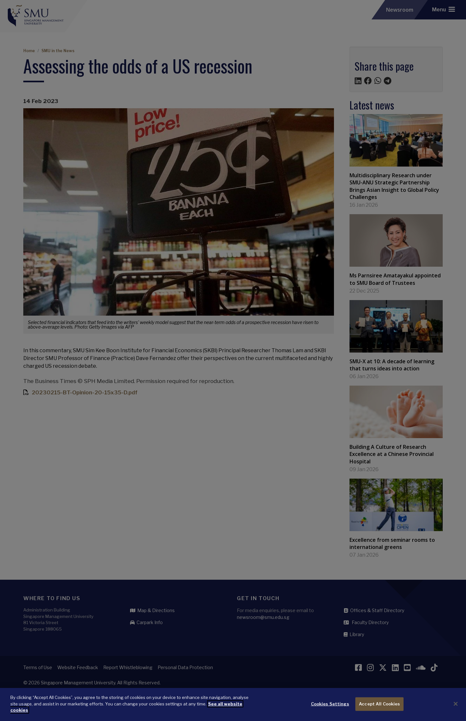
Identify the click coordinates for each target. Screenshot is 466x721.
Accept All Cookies (379, 706)
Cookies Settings (330, 706)
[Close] (456, 706)
